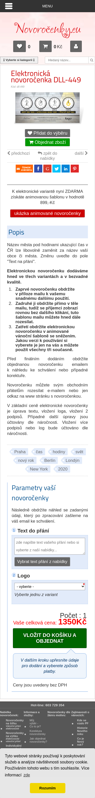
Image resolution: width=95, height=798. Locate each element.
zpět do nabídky (47, 156)
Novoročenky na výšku (15, 737)
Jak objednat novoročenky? (38, 740)
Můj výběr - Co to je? (35, 723)
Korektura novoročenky (38, 732)
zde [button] (27, 775)
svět (79, 451)
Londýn (73, 460)
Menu (47, 6)
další (81, 153)
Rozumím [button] (47, 788)
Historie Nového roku (82, 731)
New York (39, 469)
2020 (63, 469)
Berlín (49, 460)
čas (39, 451)
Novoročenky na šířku (15, 724)
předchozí (18, 153)
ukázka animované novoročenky (47, 213)
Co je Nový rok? (80, 741)
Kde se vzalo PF (82, 722)
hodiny (59, 451)
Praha (20, 451)
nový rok (26, 460)
